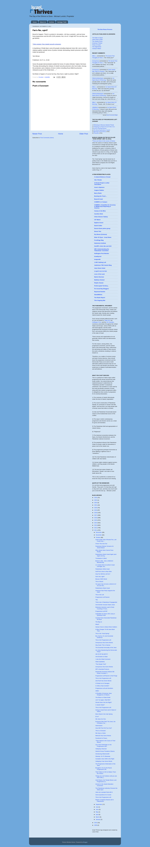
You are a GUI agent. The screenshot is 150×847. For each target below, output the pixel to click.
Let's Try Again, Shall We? (102, 700)
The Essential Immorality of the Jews (106, 647)
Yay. (96, 599)
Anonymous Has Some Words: (104, 642)
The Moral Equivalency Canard (102, 130)
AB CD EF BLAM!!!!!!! (101, 654)
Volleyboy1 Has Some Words (103, 761)
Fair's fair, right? (100, 576)
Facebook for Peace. (101, 738)
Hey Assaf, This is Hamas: (102, 645)
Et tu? (97, 716)
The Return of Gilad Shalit (102, 697)
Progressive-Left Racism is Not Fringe (106, 675)
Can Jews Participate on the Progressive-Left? (103, 745)
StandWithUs (98, 294)
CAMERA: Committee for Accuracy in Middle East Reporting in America (105, 206)
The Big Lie (98, 622)
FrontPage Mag (99, 240)
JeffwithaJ (95, 107)
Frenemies (96, 133)
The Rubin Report (99, 297)
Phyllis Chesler (99, 283)
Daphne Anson (98, 222)
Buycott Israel (98, 199)
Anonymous (95, 61)
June (97, 809)
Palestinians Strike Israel (102, 569)
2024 (95, 500)
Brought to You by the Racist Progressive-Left (103, 768)
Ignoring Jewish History (100, 131)
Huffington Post (96, 322)
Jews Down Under (97, 39)
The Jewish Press (97, 41)
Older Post (83, 134)
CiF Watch (97, 219)
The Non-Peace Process (105, 29)
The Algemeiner (96, 46)
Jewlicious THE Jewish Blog (103, 265)
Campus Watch (96, 48)
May (97, 812)
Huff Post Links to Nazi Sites (103, 571)
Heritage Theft (61, 22)
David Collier (98, 225)
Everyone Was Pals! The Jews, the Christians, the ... (105, 722)
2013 (95, 525)
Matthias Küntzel (99, 280)
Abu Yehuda (98, 180)
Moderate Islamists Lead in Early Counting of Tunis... (104, 607)
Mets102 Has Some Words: (103, 735)
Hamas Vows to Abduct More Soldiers (106, 627)
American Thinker (97, 43)
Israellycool (97, 256)
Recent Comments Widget (112, 115)
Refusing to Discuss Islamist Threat (104, 125)
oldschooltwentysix (97, 78)
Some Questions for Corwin (103, 794)
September (99, 804)
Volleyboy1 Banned (101, 748)
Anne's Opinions (99, 187)
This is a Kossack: (100, 730)
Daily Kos (107, 320)
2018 (95, 512)
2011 (95, 530)
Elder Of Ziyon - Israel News (102, 237)
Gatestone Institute (100, 243)
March (98, 817)
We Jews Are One (100, 719)
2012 (95, 527)
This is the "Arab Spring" (102, 633)
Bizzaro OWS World (101, 579)
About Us (43, 22)
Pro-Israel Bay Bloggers (101, 288)
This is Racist (99, 581)
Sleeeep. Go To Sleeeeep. (102, 756)
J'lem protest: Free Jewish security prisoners (47, 44)
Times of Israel (96, 45)
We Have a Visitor (100, 733)
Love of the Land (99, 274)
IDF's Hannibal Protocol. (102, 669)
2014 (95, 522)
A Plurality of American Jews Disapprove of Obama (103, 694)
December (99, 532)
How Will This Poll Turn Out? (103, 728)
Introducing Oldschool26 (102, 754)
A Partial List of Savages (102, 683)
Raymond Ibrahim (99, 291)
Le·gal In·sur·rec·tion (100, 271)
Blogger (85, 842)
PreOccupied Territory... (101, 286)
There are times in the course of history (104, 141)
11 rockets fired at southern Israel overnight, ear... (105, 565)
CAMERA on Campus (100, 202)
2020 (95, 507)
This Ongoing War (99, 300)
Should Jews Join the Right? (103, 702)
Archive (51, 22)
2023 (95, 502)
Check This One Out (101, 543)
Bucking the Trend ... (100, 196)
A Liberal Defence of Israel (102, 177)
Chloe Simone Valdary (101, 216)
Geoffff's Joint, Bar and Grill (102, 246)
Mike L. (94, 56)
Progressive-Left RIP (101, 611)
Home (35, 22)
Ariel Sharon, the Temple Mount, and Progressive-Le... (105, 780)
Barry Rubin (98, 193)
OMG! (97, 691)
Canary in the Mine (100, 211)
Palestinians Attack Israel (102, 588)
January (98, 819)
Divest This (97, 231)
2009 (95, 825)
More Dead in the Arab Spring (103, 714)
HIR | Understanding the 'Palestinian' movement (101, 249)
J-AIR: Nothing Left (100, 262)
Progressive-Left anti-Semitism (104, 688)
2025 (95, 497)
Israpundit (97, 259)
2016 (95, 517)
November (99, 535)
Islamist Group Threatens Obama (105, 751)
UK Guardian (110, 322)
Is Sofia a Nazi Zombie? (102, 686)
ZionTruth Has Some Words (103, 680)
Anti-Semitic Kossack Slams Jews (105, 604)
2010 (95, 822)
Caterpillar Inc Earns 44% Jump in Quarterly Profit (105, 614)
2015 (95, 520)
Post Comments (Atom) (47, 137)
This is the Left (99, 594)
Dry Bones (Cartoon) (100, 234)
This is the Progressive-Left (103, 640)
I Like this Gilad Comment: (103, 659)
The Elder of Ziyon (97, 37)
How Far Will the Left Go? (102, 574)
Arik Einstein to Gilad (101, 656)
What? (97, 624)
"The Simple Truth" (100, 664)
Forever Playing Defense (100, 128)
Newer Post (37, 134)
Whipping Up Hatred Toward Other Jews (104, 126)
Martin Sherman (99, 277)
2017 (95, 515)
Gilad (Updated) (100, 661)
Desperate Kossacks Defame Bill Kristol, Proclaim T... (104, 672)
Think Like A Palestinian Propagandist (106, 602)
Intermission (98, 725)
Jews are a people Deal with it (104, 792)
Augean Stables (99, 190)
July (97, 807)
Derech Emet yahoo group (102, 228)
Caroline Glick (98, 214)
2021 (95, 505)
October (98, 537)
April (97, 814)
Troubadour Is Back (101, 558)
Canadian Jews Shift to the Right (104, 759)
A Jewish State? (100, 705)
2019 (95, 510)
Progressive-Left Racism (102, 597)
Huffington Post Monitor (101, 253)
